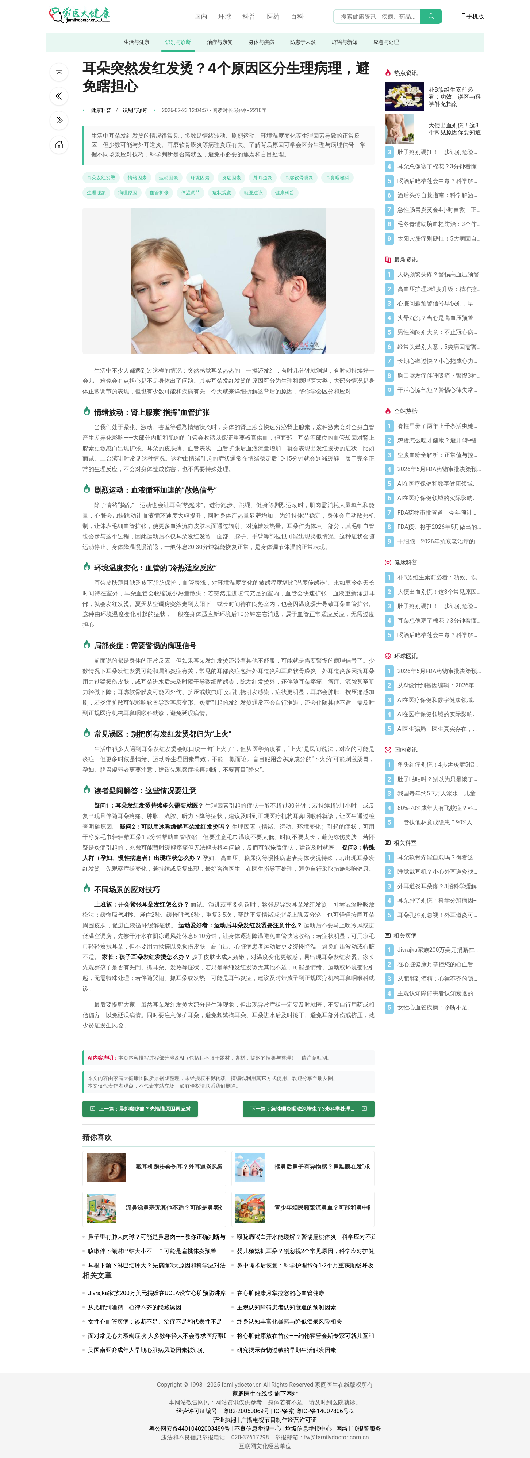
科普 (249, 16)
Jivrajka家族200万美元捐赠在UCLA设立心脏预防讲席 (157, 1293)
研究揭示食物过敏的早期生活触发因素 (286, 1350)
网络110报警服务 (358, 1428)
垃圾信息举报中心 (308, 1428)
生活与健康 (136, 42)
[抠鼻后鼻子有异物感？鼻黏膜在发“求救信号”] (252, 1168)
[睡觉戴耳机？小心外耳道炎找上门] (439, 871)
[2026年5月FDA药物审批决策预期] (439, 469)
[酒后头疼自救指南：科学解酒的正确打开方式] (439, 195)
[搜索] (431, 16)
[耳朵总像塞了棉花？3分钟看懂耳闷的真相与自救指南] (439, 166)
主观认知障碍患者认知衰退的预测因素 (286, 1307)
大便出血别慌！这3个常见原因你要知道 (455, 129)
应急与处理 (386, 42)
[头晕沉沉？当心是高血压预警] (439, 318)
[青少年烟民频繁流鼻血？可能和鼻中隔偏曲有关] (252, 1209)
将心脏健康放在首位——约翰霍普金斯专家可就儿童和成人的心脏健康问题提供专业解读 (349, 1335)
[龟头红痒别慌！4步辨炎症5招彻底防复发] (439, 764)
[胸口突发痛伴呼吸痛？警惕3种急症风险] (439, 375)
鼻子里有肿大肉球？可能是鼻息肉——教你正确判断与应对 (162, 1236)
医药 (273, 16)
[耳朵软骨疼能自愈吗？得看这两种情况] (439, 857)
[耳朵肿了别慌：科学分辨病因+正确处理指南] (439, 900)
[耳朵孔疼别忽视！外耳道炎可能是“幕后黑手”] (439, 915)
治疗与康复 (220, 42)
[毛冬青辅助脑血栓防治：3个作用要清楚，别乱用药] (439, 224)
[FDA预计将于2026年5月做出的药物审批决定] (439, 527)
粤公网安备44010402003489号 (189, 1428)
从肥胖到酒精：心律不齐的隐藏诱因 (134, 1307)
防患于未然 (303, 42)
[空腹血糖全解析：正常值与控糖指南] (439, 455)
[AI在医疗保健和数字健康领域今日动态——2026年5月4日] (439, 484)
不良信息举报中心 (257, 1428)
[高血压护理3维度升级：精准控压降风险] (439, 289)
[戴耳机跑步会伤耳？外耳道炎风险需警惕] (108, 1168)
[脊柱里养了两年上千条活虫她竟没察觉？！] (439, 426)
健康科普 (101, 110)
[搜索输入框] (387, 16)
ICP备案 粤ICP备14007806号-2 (314, 1411)
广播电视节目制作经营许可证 (279, 1419)
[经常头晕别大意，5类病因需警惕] (439, 347)
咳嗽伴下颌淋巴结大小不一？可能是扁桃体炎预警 (152, 1251)
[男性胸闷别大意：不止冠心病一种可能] (439, 332)
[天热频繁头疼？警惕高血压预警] (439, 274)
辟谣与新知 (344, 42)
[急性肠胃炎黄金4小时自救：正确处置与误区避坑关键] (439, 210)
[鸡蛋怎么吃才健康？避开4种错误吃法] (439, 440)
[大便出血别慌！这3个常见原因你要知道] (407, 129)
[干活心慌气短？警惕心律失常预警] (439, 390)
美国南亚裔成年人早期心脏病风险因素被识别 (146, 1350)
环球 (224, 16)
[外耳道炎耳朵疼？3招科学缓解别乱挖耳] (439, 886)
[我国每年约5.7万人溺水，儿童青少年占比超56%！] (439, 793)
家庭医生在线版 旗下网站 (265, 1393)
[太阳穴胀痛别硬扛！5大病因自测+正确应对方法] (439, 238)
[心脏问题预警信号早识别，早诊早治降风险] (439, 303)
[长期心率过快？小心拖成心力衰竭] (439, 361)
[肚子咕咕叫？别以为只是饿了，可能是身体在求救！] (439, 779)
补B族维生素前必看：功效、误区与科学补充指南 (455, 96)
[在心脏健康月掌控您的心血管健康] (439, 964)
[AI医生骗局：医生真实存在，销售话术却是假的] (439, 729)
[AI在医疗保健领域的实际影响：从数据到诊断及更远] (439, 498)
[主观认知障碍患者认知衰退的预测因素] (439, 993)
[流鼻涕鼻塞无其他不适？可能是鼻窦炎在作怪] (103, 1209)
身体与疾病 (261, 42)
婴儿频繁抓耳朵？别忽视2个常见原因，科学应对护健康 (308, 1251)
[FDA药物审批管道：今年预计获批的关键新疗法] (439, 512)
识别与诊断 (178, 42)
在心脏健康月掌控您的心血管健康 (280, 1293)
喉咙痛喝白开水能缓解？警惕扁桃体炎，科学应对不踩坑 (310, 1236)
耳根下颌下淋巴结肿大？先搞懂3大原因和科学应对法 (157, 1265)
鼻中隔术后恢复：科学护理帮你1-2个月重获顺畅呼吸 (305, 1265)
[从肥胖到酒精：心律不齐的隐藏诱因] (439, 978)
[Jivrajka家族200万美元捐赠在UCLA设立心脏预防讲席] (439, 950)
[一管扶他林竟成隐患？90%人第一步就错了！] (439, 822)
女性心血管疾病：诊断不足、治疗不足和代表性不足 (155, 1321)
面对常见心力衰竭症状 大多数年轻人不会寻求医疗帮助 (159, 1335)
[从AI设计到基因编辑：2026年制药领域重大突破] (439, 685)
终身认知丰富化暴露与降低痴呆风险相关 (289, 1321)
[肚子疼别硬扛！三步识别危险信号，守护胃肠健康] (439, 152)
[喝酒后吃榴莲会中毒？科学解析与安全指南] (439, 181)
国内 (200, 16)
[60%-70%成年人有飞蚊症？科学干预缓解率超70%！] (439, 808)
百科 (297, 16)
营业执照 (225, 1419)
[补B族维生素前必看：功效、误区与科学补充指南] (407, 96)
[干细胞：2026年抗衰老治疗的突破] (439, 541)
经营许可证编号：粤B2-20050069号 (222, 1411)
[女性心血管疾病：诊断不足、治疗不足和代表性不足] (439, 1007)
